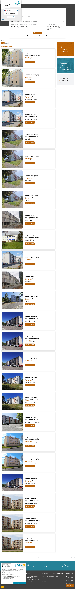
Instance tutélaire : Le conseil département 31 (32, 577)
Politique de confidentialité (58, 580)
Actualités (49, 2)
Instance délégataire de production (33, 579)
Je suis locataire (30, 2)
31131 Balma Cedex (69, 580)
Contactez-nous (69, 585)
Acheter (22, 2)
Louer (17, 2)
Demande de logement (64, 78)
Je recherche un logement (47, 576)
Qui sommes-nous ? (40, 2)
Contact (56, 2)
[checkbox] (15, 16)
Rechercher (37, 33)
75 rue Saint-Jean (69, 577)
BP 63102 (67, 579)
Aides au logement (63, 80)
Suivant (72, 557)
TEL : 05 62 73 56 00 (69, 581)
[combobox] (37, 21)
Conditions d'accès (64, 76)
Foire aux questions (64, 82)
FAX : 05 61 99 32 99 (70, 583)
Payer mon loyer (45, 578)
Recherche (70, 2)
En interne (28, 585)
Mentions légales (56, 578)
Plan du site (55, 576)
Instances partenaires (31, 581)
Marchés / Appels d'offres (31, 583)
